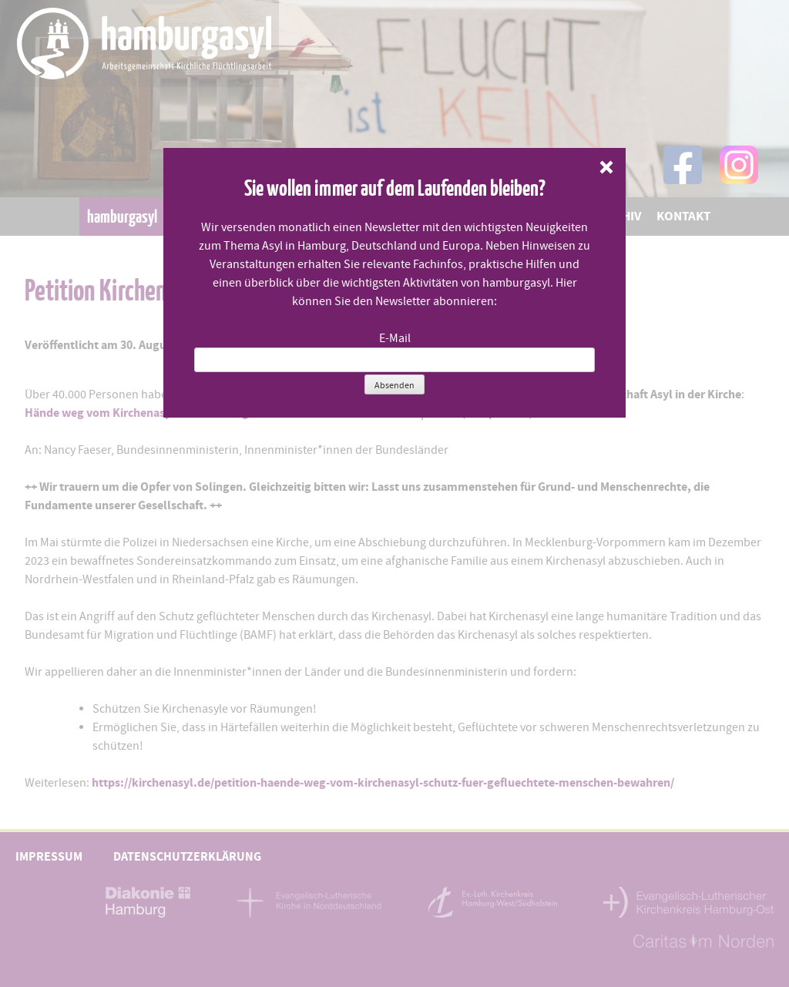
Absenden (394, 385)
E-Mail (395, 338)
